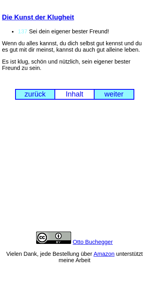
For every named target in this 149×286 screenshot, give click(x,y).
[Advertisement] (74, 171)
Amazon (103, 254)
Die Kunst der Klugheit (38, 17)
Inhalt (74, 94)
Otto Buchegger (93, 242)
